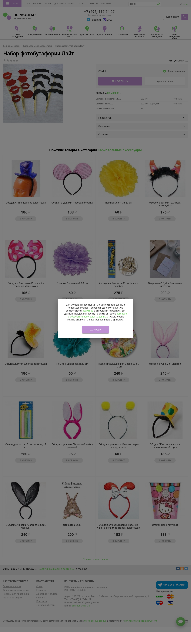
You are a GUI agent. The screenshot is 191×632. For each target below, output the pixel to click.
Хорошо (95, 329)
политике (88, 310)
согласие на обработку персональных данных (97, 315)
